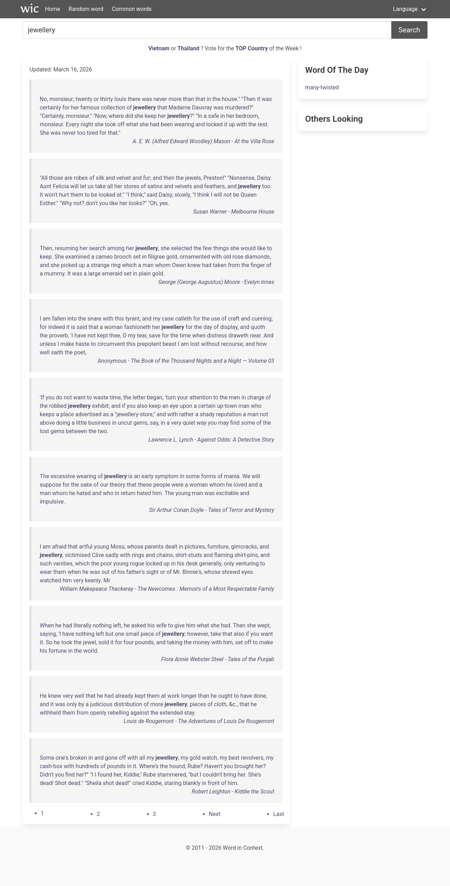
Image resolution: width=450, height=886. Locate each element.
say (154, 422)
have (80, 335)
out (105, 572)
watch (209, 757)
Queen (248, 194)
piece (147, 634)
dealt (171, 546)
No (43, 99)
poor (106, 563)
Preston (213, 178)
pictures (195, 546)
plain (144, 273)
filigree (156, 256)
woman (113, 327)
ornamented (195, 256)
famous (90, 107)
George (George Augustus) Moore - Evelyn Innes (216, 282)
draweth (238, 335)
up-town (227, 406)
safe (213, 116)
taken (219, 265)
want (79, 397)
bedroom (247, 116)
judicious (101, 704)
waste (100, 397)
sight (152, 572)
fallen (59, 318)
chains (164, 555)
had (154, 124)
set (137, 256)
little (81, 422)
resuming (66, 248)
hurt (64, 194)
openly (98, 712)
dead (46, 783)
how (261, 344)
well (45, 352)
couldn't (212, 774)
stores (131, 186)
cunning (262, 318)
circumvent (111, 344)
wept (263, 625)
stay (189, 712)
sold (103, 642)
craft (233, 318)
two (102, 431)
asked (138, 625)
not (228, 194)
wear (46, 572)
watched (50, 580)
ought (225, 695)
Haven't (213, 766)
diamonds (257, 256)
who (256, 406)
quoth (258, 327)
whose (135, 546)
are (68, 178)
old (227, 256)
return (128, 493)
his (180, 563)
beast (169, 344)
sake (86, 484)
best (234, 757)
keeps (47, 414)
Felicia (61, 186)
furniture (218, 546)
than (188, 99)
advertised (88, 414)
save (155, 335)
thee (114, 335)
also (142, 406)
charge (255, 397)
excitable (227, 493)
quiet (189, 422)
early (147, 476)
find (235, 422)
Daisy (263, 178)
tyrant (132, 318)
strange (100, 265)
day (207, 327)
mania (231, 476)
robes (81, 178)
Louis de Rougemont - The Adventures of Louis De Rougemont (199, 721)
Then (249, 99)
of (129, 107)
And (268, 335)
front (214, 783)
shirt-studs (188, 555)
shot (108, 783)
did (129, 116)
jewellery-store (134, 414)
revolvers (252, 757)
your (182, 397)
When (47, 625)
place (67, 414)
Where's (149, 766)
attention (200, 397)
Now (100, 116)
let (83, 186)
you (103, 203)
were (178, 484)
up (232, 124)
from (234, 265)
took (110, 124)
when (199, 335)
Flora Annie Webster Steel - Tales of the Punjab (217, 659)
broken (78, 757)
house (229, 99)
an (165, 406)
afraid (59, 546)
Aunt (45, 186)
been (167, 124)
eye (174, 406)
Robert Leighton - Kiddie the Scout (233, 791)
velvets (183, 186)
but (109, 634)
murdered (237, 107)
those (56, 178)
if (123, 406)
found (105, 774)
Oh (153, 203)
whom (163, 265)
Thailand (189, 48)
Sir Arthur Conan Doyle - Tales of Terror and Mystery (211, 510)
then (168, 178)
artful (85, 546)
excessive (63, 476)
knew (193, 265)
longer (189, 695)
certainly (50, 107)
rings (138, 555)
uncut (125, 422)
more (174, 99)
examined (77, 256)
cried (138, 783)
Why (66, 203)
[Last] (278, 814)
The (44, 476)
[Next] (214, 814)
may (223, 422)
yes (163, 203)
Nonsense (242, 178)
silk (100, 178)
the (216, 99)
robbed (58, 406)
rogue (137, 563)
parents (154, 546)
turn (171, 397)
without (210, 344)
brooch (123, 256)
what (132, 124)
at (119, 194)
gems (140, 422)
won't (51, 194)
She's (254, 774)
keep (150, 116)
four (128, 642)
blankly (191, 783)
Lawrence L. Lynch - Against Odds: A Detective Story (211, 439)
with (241, 124)
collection (113, 107)
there (134, 99)
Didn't (46, 774)
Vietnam (159, 48)
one (119, 634)
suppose (50, 484)
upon (186, 406)
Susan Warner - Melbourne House (233, 211)
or (96, 99)
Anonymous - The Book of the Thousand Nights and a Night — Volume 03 (186, 360)
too (81, 132)
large (94, 273)
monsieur (61, 99)
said (152, 194)
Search (409, 30)
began (154, 397)
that (200, 99)
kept (102, 335)
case (168, 318)
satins (154, 186)
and (200, 124)
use (215, 318)
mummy (54, 273)
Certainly (52, 116)
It (41, 194)
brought (244, 766)
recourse (232, 344)
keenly (93, 580)
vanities (62, 563)
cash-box (51, 766)
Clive (98, 555)
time (185, 335)
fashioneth (137, 327)
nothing (102, 625)
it (258, 99)
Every (72, 124)
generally (210, 563)
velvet (123, 178)
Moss (117, 546)
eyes (247, 572)
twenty (84, 99)
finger (258, 265)
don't (92, 203)
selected (181, 248)
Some (47, 757)
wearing (184, 124)
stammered (171, 774)
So (49, 642)
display (228, 327)
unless (48, 344)
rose (237, 256)
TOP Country (252, 48)
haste (83, 344)
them (76, 194)
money (201, 642)
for (66, 107)
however (197, 634)
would (248, 248)
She (44, 132)
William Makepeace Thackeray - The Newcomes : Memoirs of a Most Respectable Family (167, 589)
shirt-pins (246, 555)
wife (161, 625)
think (136, 194)
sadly (111, 555)
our (104, 484)
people (161, 484)
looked (107, 194)
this (119, 318)
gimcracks (244, 546)
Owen (179, 265)
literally (82, 625)
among (116, 248)
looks (135, 203)
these (145, 484)
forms (208, 476)
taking (174, 642)
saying (48, 634)
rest (262, 124)
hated (84, 493)
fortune (58, 650)
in (209, 99)
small (132, 634)
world (90, 650)
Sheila (93, 783)
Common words (132, 9)
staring (172, 783)
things (221, 248)
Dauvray (202, 107)
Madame (179, 107)
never (160, 99)
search (97, 248)
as (106, 414)
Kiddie (131, 774)
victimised (77, 555)
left (117, 625)
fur (146, 178)
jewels (193, 178)
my (157, 318)
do (59, 397)
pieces (198, 704)
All (44, 178)
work (173, 695)
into (72, 318)
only (229, 563)
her (75, 107)
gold (171, 256)
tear (142, 335)
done (259, 695)
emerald (112, 273)
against (139, 712)
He (43, 695)
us (91, 186)
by (81, 704)
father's (135, 572)
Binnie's (191, 572)
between (76, 431)
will (74, 186)
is (73, 327)
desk (192, 563)
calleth (183, 318)
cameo (104, 256)
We (246, 476)
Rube (193, 766)
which (129, 265)
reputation (229, 414)
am (47, 318)
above (47, 422)
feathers (214, 186)
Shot (60, 783)
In (200, 116)
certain (207, 406)
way (201, 422)
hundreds (87, 766)
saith (57, 352)
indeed (56, 327)
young (183, 493)
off (120, 124)
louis (120, 99)
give (179, 625)
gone (111, 757)
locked (214, 124)
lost (195, 344)
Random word (86, 9)
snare (95, 318)
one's (62, 757)
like (113, 203)
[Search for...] (207, 30)
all (110, 186)
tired (92, 132)
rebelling (118, 712)
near (255, 335)
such (46, 563)
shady (207, 414)
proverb (58, 335)
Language (405, 9)
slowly (182, 194)
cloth (220, 704)
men (234, 397)
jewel (89, 642)
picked (69, 265)
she (138, 116)
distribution (128, 704)
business (99, 422)
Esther (47, 203)
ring (116, 265)
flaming (223, 555)
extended (171, 712)
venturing (247, 563)
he (229, 484)
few (207, 248)
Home (52, 9)
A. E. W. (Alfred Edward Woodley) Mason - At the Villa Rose (203, 141)
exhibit (100, 406)
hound (177, 766)
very (176, 422)
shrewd (231, 572)
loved (240, 484)
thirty (106, 99)
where (116, 116)
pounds (144, 642)
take (100, 186)
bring (230, 774)
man (148, 265)
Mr (176, 572)
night (87, 124)
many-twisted (322, 87)
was (147, 99)
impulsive (52, 501)
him (157, 493)
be (94, 194)
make (67, 344)
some (248, 422)
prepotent (149, 344)
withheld (50, 712)
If (42, 397)
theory (118, 484)
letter (139, 397)
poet (79, 352)
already (124, 695)
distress (217, 335)
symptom (166, 476)
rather (186, 414)
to (87, 194)
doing (63, 422)
